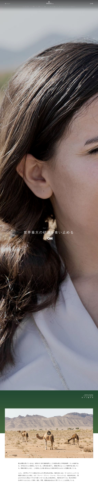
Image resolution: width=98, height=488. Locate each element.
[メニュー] (7, 3)
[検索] (91, 3)
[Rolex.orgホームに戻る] (49, 2)
